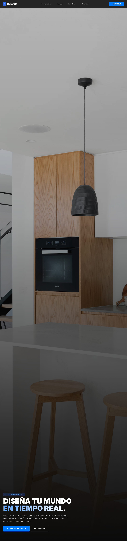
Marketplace (72, 4)
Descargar (116, 4)
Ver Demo (40, 529)
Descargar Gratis (16, 529)
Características (46, 4)
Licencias (60, 4)
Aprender (85, 4)
